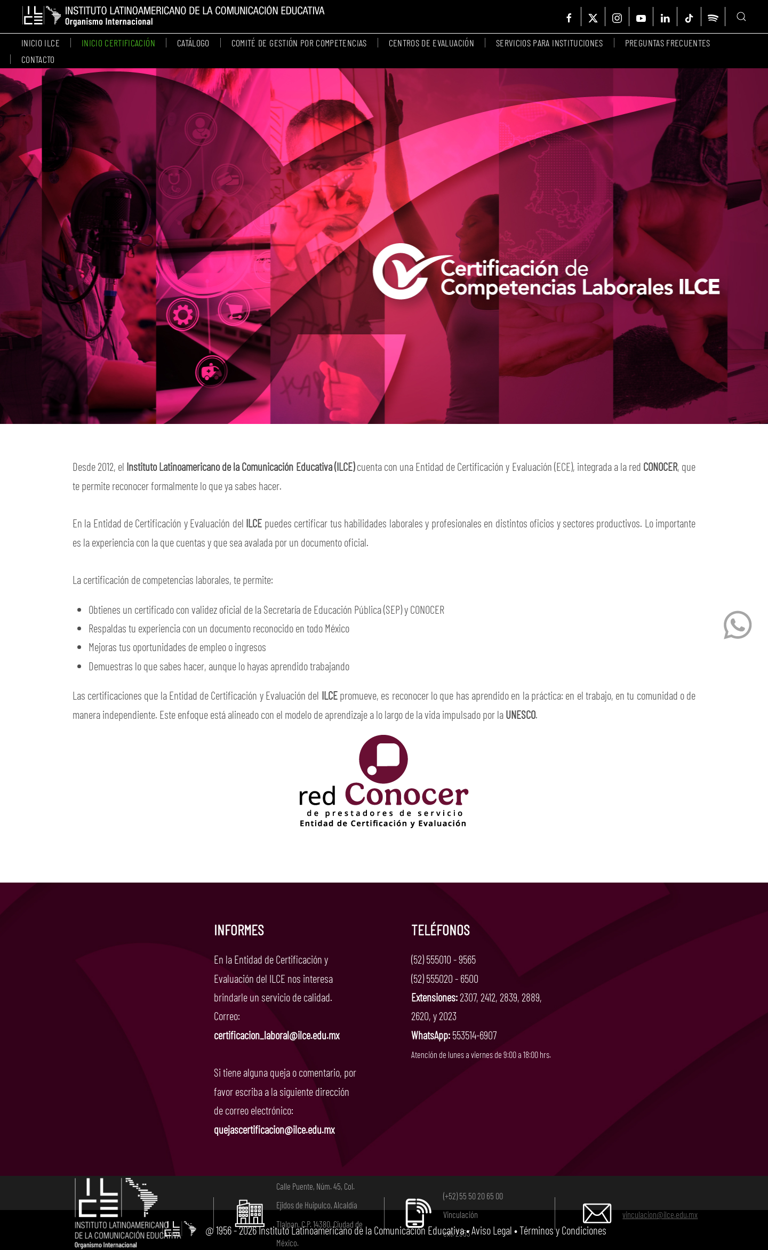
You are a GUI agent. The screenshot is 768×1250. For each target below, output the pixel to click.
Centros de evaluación (431, 43)
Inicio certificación (118, 43)
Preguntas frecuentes (667, 43)
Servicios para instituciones (549, 43)
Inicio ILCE (40, 43)
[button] (741, 16)
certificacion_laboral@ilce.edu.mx (276, 1034)
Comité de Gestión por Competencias (299, 43)
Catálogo (193, 43)
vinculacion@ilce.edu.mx (660, 1214)
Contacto (38, 59)
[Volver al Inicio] (173, 16)
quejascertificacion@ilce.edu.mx (274, 1129)
